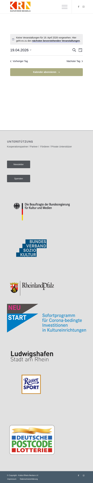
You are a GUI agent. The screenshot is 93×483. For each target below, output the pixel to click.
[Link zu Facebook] (78, 6)
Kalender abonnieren (44, 72)
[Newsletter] (18, 164)
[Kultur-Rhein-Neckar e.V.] (38, 6)
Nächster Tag (74, 61)
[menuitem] (63, 6)
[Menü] (63, 6)
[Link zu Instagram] (83, 6)
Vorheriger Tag (19, 61)
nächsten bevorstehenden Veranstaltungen (56, 40)
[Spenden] (18, 178)
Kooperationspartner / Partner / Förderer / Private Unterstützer (39, 146)
